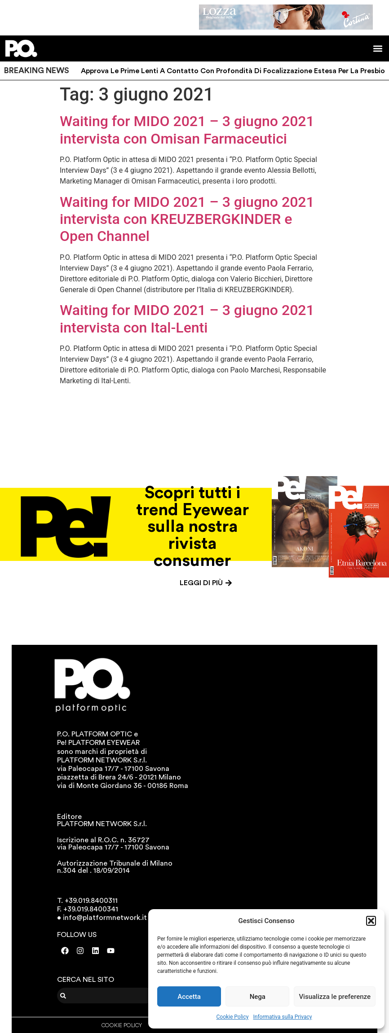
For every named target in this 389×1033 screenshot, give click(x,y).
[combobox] (112, 995)
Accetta (189, 997)
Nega (257, 997)
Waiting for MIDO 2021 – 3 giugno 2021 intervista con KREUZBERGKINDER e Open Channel (187, 219)
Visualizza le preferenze (335, 997)
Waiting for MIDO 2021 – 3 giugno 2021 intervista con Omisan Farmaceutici (187, 130)
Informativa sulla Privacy (282, 1017)
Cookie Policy (233, 1017)
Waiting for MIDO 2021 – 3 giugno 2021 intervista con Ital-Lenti (187, 319)
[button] (371, 920)
